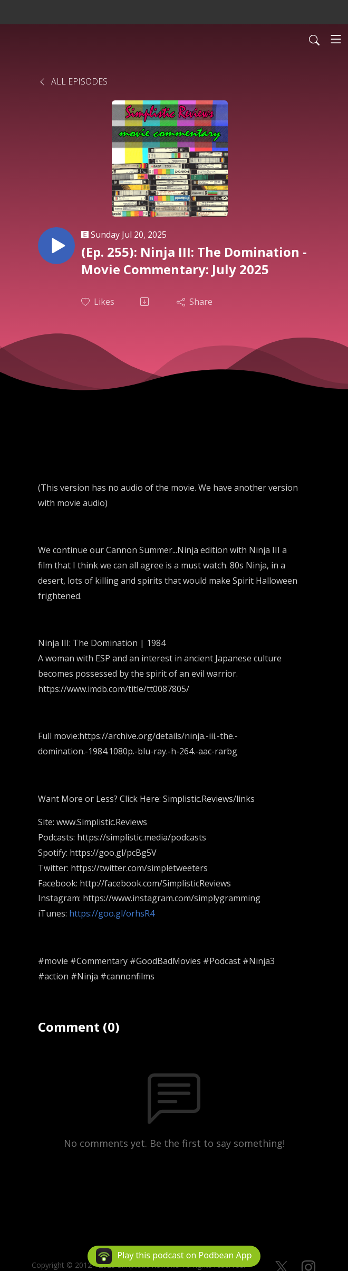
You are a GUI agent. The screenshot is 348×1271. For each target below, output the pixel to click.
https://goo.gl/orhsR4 (111, 913)
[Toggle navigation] (336, 39)
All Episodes (73, 81)
